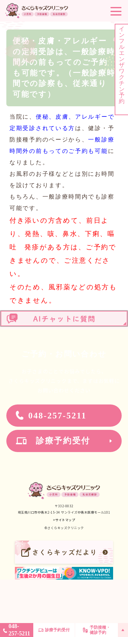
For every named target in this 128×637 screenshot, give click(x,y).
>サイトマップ (64, 519)
